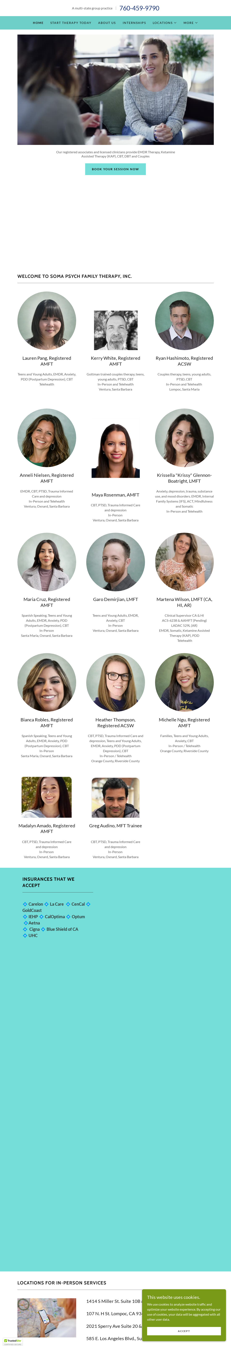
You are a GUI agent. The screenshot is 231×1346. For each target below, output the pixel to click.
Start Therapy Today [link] (70, 22)
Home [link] (38, 22)
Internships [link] (134, 22)
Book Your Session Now (115, 169)
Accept (184, 1331)
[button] (165, 22)
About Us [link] (107, 22)
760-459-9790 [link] (139, 8)
